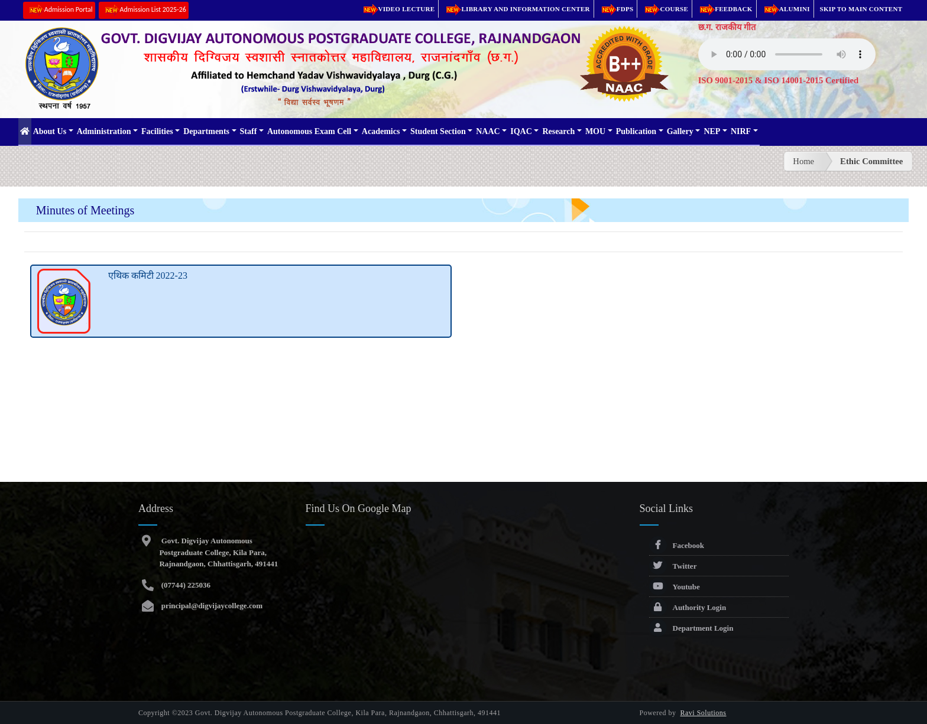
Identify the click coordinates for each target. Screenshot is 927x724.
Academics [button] (381, 131)
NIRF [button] (741, 131)
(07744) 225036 (184, 584)
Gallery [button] (680, 131)
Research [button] (558, 131)
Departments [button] (206, 131)
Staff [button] (248, 131)
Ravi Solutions (703, 713)
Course (664, 8)
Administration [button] (104, 131)
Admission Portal (59, 10)
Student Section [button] (438, 131)
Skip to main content (861, 8)
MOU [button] (595, 131)
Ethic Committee (871, 161)
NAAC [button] (488, 131)
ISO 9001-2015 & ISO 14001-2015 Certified (778, 80)
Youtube (674, 586)
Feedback (724, 8)
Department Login (691, 628)
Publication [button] (636, 131)
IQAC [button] (521, 131)
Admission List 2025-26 (143, 10)
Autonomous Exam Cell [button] (309, 131)
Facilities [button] (157, 131)
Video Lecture (397, 8)
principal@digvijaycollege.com (210, 605)
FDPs (616, 8)
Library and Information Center (515, 8)
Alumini (785, 8)
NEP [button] (712, 131)
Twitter (673, 566)
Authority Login (688, 607)
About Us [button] (49, 131)
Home (803, 161)
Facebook (676, 545)
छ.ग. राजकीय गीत (727, 27)
